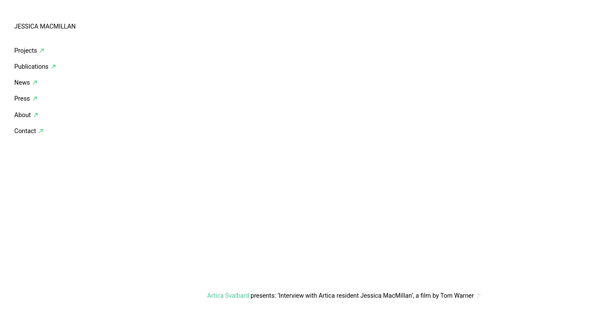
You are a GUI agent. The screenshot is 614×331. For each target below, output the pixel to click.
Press (26, 98)
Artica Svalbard (228, 295)
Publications (35, 66)
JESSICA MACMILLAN (45, 26)
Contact (25, 130)
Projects (25, 50)
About (22, 114)
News (26, 82)
